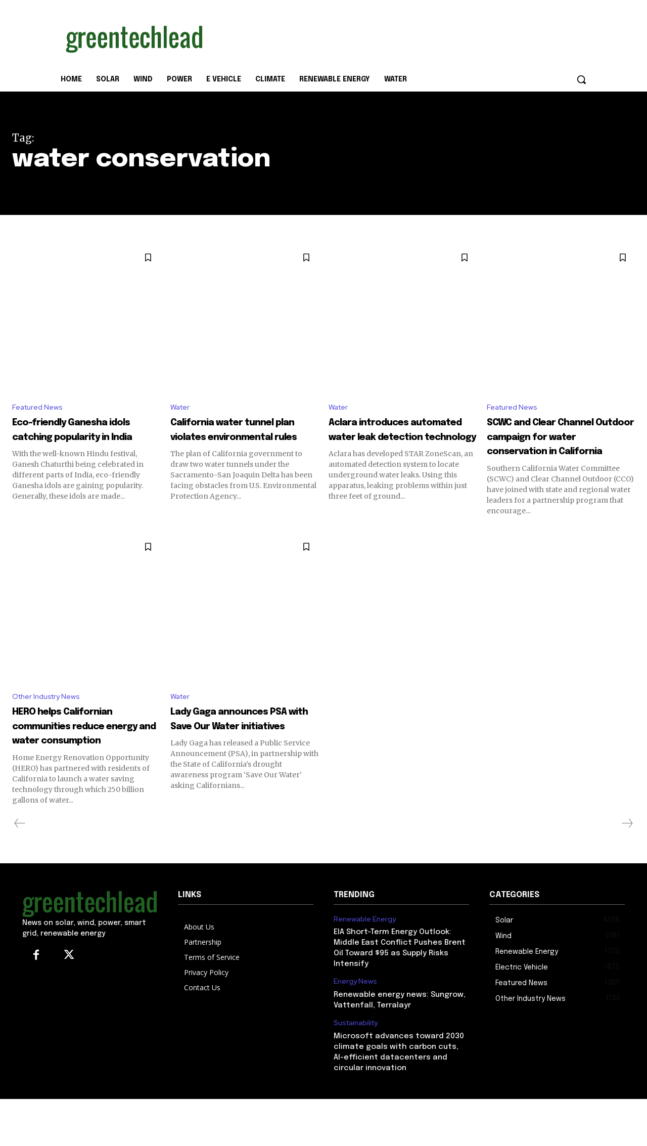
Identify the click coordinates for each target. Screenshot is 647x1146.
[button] (581, 79)
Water (181, 408)
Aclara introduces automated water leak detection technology (401, 438)
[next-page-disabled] (627, 870)
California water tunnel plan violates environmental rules (244, 438)
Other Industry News (50, 728)
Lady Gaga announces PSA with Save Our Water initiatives (240, 757)
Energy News (355, 1028)
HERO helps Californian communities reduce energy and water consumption (84, 765)
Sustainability (356, 1070)
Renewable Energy (365, 965)
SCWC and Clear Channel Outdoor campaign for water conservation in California (551, 452)
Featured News (40, 408)
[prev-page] (20, 870)
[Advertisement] (399, 37)
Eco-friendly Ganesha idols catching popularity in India (80, 438)
